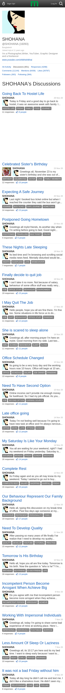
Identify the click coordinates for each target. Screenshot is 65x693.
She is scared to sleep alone (25, 330)
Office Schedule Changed (23, 358)
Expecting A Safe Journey (23, 192)
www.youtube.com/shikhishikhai (17, 60)
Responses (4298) (39, 67)
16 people (23, 487)
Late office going (15, 413)
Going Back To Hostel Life (23, 94)
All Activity (6, 67)
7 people (21, 265)
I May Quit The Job (17, 302)
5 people (21, 238)
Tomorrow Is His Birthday (22, 556)
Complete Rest (14, 469)
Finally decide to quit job (21, 275)
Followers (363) (9, 74)
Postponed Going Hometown (25, 219)
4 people (21, 633)
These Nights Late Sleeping (24, 247)
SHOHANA (8, 98)
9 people (22, 112)
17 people (23, 519)
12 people (23, 321)
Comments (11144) (10, 71)
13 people (23, 210)
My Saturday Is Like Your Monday (29, 441)
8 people (22, 376)
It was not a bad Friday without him (30, 671)
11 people (23, 348)
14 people (23, 459)
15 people (23, 293)
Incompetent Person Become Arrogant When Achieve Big (25, 585)
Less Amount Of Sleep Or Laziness (30, 643)
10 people (23, 182)
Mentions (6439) (28, 71)
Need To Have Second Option (26, 385)
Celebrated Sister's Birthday (24, 164)
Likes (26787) (44, 71)
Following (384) (24, 74)
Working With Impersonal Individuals (31, 615)
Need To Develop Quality (22, 528)
